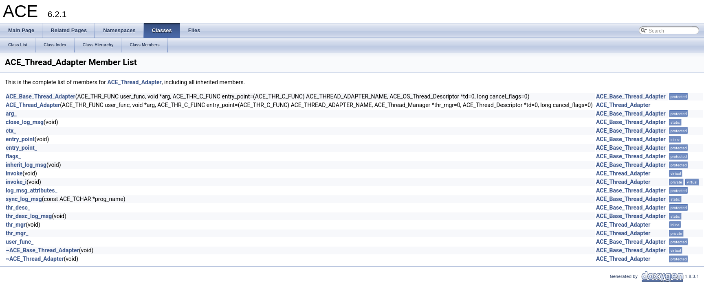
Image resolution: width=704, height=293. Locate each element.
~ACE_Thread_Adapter (35, 259)
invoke (14, 173)
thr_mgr (16, 224)
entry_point (20, 139)
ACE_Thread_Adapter (134, 82)
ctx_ (11, 130)
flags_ (13, 156)
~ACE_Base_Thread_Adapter (42, 250)
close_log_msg (25, 122)
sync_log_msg (24, 199)
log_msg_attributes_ (31, 190)
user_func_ (19, 241)
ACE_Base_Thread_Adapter (40, 96)
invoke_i (16, 182)
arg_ (11, 113)
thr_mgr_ (17, 233)
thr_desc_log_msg (29, 216)
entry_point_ (21, 147)
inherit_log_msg (26, 165)
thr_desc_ (18, 207)
